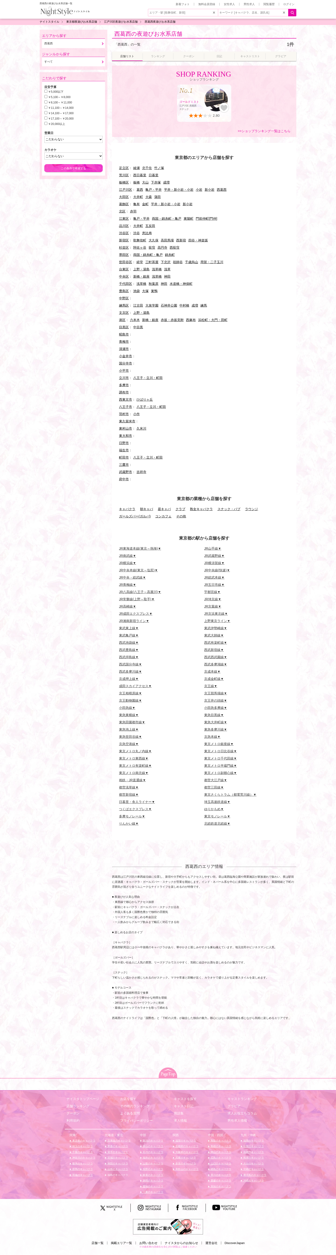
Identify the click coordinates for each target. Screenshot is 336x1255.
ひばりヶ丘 (144, 399)
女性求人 (229, 4)
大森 (148, 197)
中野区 (124, 298)
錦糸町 (170, 255)
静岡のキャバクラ (152, 1180)
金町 (145, 204)
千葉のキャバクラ (82, 1152)
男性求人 (249, 4)
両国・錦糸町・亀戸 (166, 218)
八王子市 (125, 407)
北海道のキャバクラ (119, 1140)
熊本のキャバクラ (253, 1157)
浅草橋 (157, 269)
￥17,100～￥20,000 (61, 118)
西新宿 (181, 240)
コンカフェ (163, 516)
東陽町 (188, 218)
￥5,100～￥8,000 (59, 97)
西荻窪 (174, 247)
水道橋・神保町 (181, 284)
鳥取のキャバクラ (220, 1140)
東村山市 (125, 428)
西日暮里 (139, 175)
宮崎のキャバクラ (253, 1169)
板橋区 (124, 182)
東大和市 (125, 436)
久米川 (141, 428)
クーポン (73, 1113)
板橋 (136, 182)
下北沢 (166, 262)
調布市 (124, 392)
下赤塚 (156, 182)
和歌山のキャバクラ (187, 1169)
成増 (166, 182)
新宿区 (124, 240)
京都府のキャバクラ (187, 1146)
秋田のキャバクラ (117, 1163)
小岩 (199, 189)
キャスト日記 (183, 1106)
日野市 (124, 443)
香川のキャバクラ (220, 1175)
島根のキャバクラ (220, 1146)
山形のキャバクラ (117, 1169)
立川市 (124, 378)
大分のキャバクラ (253, 1163)
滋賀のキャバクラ (185, 1140)
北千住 (147, 168)
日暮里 (153, 175)
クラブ (180, 509)
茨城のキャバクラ (82, 1175)
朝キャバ (146, 509)
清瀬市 (124, 349)
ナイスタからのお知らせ (181, 1243)
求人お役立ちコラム (242, 1113)
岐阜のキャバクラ (152, 1175)
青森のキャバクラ (117, 1146)
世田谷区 (125, 262)
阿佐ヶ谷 (139, 247)
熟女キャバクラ (201, 509)
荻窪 (152, 247)
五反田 (150, 226)
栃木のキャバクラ (82, 1163)
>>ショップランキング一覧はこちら (264, 131)
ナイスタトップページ (82, 1099)
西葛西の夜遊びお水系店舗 (148, 34)
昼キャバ (164, 509)
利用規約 (73, 1120)
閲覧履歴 (269, 4)
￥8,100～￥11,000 (60, 102)
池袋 (136, 291)
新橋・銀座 (141, 276)
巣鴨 (154, 291)
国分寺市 (125, 363)
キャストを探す (185, 1099)
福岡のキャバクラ (253, 1140)
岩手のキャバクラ (117, 1152)
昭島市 (124, 334)
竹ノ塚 (159, 168)
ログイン (288, 4)
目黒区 (124, 327)
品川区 (124, 226)
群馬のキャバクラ (82, 1169)
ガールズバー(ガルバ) (134, 516)
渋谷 (136, 233)
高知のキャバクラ (220, 1186)
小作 (136, 414)
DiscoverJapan (235, 1243)
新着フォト (183, 4)
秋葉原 (153, 284)
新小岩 (209, 189)
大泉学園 (151, 305)
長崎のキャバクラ (253, 1152)
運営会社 (211, 1243)
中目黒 (138, 327)
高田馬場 (167, 240)
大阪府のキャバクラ (187, 1152)
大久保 (153, 240)
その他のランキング (135, 1106)
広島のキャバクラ (220, 1157)
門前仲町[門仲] (206, 218)
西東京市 (125, 399)
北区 (122, 211)
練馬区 (124, 305)
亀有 (136, 204)
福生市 (124, 450)
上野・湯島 (141, 269)
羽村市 (124, 414)
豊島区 (124, 291)
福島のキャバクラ (117, 1175)
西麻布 (191, 320)
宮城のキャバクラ (117, 1157)
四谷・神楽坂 (198, 240)
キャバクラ (127, 509)
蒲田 (157, 197)
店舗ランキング (77, 1106)
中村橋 (184, 305)
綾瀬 (136, 168)
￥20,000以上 (56, 124)
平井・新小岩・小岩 (178, 189)
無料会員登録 (206, 4)
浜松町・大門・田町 (213, 320)
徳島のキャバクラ (220, 1169)
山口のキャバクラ (220, 1163)
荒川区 (124, 175)
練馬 (203, 305)
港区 (122, 320)
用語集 (179, 1113)
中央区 (124, 276)
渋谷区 (124, 233)
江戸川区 (125, 189)
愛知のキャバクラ (152, 1186)
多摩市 (124, 385)
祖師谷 (178, 262)
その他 (181, 516)
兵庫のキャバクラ (185, 1157)
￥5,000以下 (55, 91)
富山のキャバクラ (152, 1146)
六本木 (135, 320)
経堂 (139, 262)
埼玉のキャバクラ (82, 1146)
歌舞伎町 (139, 240)
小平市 (124, 370)
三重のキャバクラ (152, 1192)
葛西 (139, 189)
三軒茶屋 (151, 262)
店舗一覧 (97, 1243)
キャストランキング (242, 1099)
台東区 (124, 269)
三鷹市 (124, 465)
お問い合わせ (148, 1243)
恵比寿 (147, 233)
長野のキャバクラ (152, 1169)
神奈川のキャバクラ (83, 1157)
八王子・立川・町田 (148, 378)
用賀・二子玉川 (211, 262)
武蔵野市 (125, 472)
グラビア (234, 1106)
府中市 (124, 479)
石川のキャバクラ (152, 1152)
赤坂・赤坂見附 (172, 320)
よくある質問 (130, 1113)
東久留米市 (127, 421)
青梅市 (124, 341)
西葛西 (222, 189)
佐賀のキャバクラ (253, 1146)
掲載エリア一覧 (121, 1243)
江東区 (124, 218)
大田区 (124, 197)
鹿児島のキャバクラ (254, 1175)
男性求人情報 (237, 1120)
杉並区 (124, 247)
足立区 (124, 168)
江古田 (138, 305)
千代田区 (125, 284)
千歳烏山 (191, 262)
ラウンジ (251, 509)
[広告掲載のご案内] (168, 1226)
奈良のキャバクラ (185, 1163)
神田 (167, 276)
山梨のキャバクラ (152, 1163)
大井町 (138, 197)
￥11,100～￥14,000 (61, 108)
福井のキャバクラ (152, 1157)
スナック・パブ (228, 509)
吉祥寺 (141, 472)
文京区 (124, 313)
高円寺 (162, 247)
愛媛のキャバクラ (220, 1180)
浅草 (167, 269)
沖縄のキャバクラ (253, 1180)
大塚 (145, 291)
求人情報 (180, 1120)
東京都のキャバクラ (83, 1140)
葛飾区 (124, 204)
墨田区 (124, 255)
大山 (145, 182)
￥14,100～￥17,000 (61, 113)
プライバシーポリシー (136, 1120)
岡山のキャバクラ (220, 1152)
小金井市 (125, 356)
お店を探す (128, 1099)
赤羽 (133, 211)
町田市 (124, 457)
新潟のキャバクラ (152, 1140)
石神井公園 (169, 305)
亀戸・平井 (153, 189)
